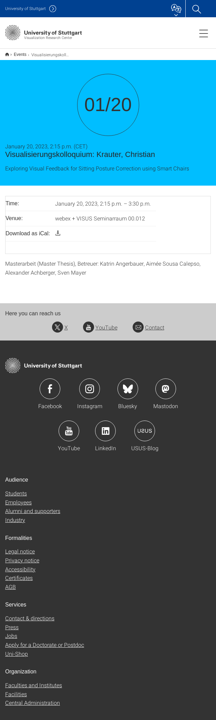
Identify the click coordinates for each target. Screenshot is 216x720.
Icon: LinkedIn (105, 426)
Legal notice (20, 546)
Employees (18, 497)
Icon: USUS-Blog (144, 426)
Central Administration (32, 698)
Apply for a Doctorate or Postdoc (44, 640)
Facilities (16, 689)
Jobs (11, 631)
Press (12, 622)
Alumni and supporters (32, 506)
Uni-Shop (16, 649)
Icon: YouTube (69, 426)
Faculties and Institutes (33, 680)
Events (16, 52)
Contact (148, 322)
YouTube (100, 322)
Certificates (19, 573)
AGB (10, 582)
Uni (25, 8)
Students (16, 488)
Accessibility (20, 564)
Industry (15, 515)
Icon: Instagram (89, 384)
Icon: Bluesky (127, 384)
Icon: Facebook (50, 384)
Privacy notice (22, 555)
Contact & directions (29, 613)
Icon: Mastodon (165, 384)
